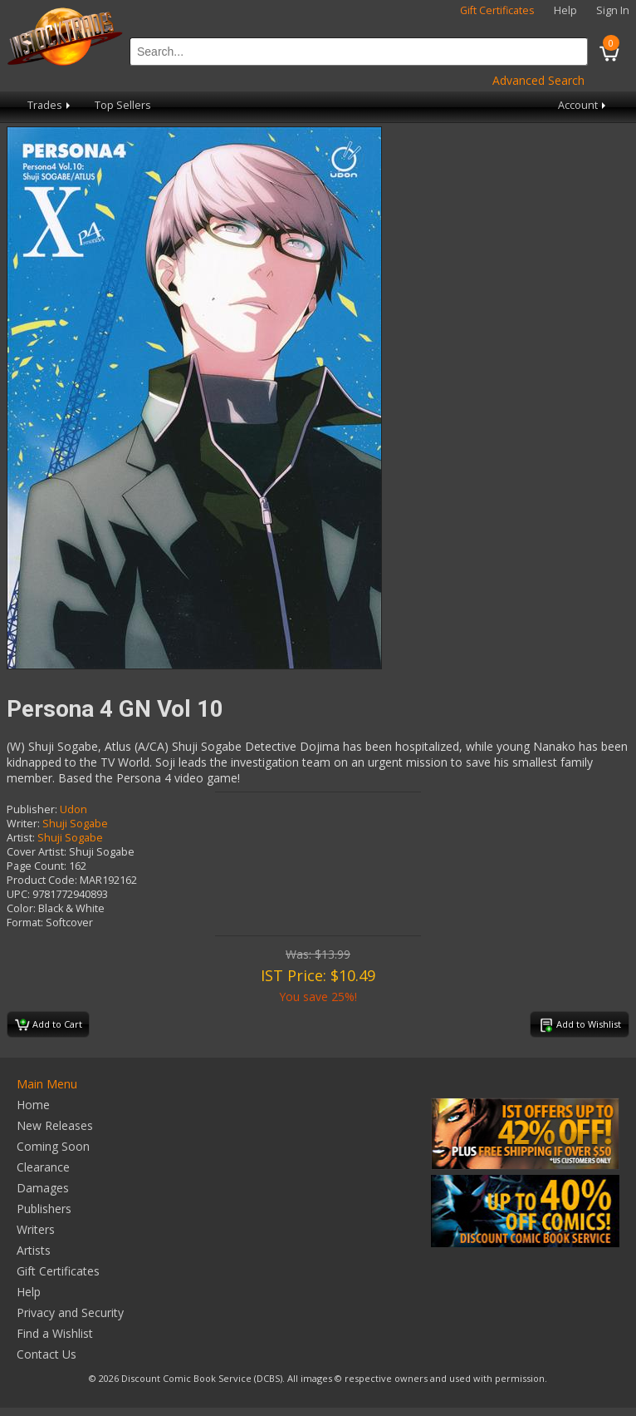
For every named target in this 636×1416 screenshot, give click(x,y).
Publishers (44, 1208)
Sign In (612, 10)
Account (583, 105)
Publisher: (32, 809)
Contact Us (46, 1354)
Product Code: (42, 880)
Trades (50, 105)
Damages (43, 1188)
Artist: (21, 838)
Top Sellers (123, 105)
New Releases (55, 1125)
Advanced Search (538, 80)
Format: (25, 922)
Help (565, 10)
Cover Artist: (36, 852)
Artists (34, 1250)
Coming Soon (53, 1146)
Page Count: (36, 866)
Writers (36, 1229)
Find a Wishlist (55, 1333)
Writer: (23, 824)
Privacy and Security (70, 1312)
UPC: (18, 894)
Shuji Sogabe (75, 824)
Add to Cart (48, 1025)
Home (33, 1105)
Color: (21, 908)
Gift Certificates (497, 10)
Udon (73, 809)
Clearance (43, 1167)
